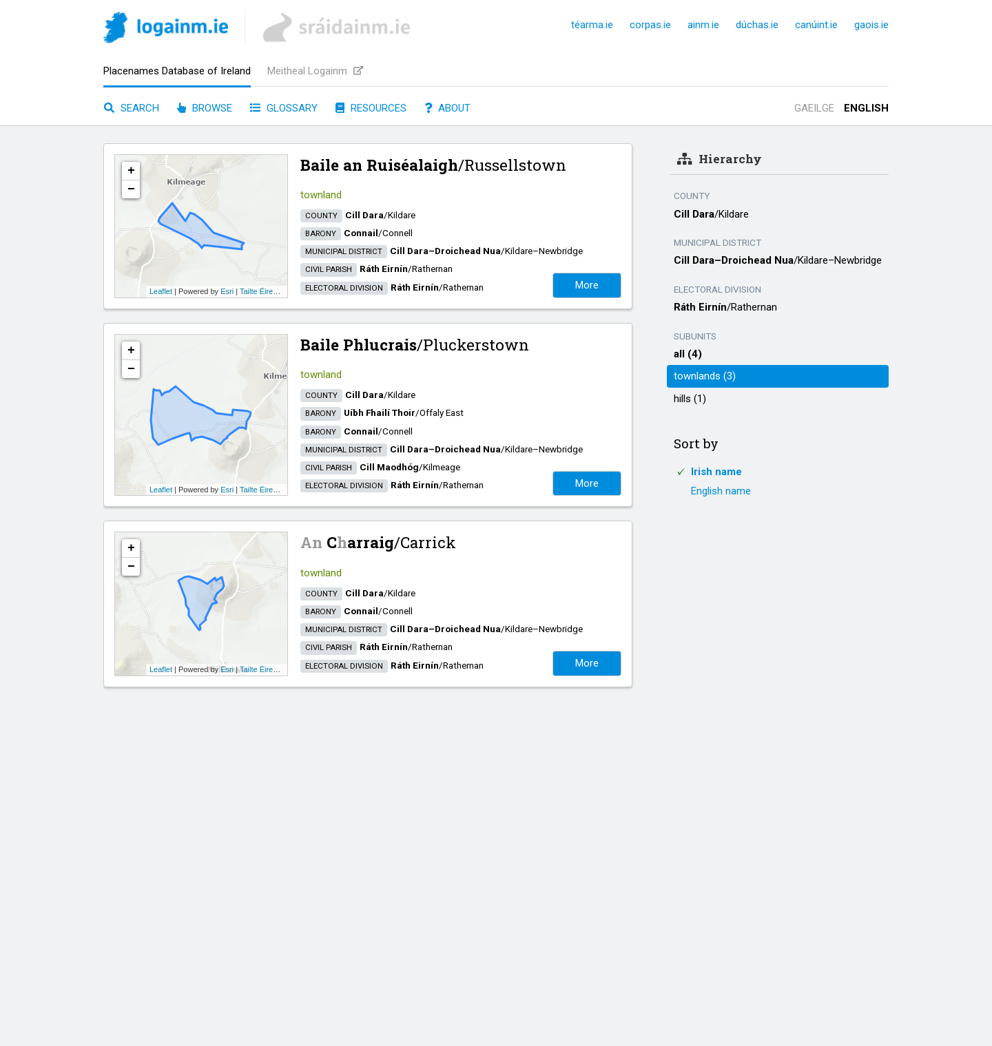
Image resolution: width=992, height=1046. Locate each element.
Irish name (716, 472)
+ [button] (131, 171)
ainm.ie (703, 25)
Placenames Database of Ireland (177, 71)
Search (131, 108)
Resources (370, 108)
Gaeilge (814, 108)
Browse (204, 108)
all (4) (688, 354)
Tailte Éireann (263, 291)
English (866, 108)
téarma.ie (592, 25)
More (587, 285)
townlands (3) (705, 376)
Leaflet (160, 291)
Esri (227, 291)
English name (721, 491)
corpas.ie (650, 25)
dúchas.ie (757, 25)
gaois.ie (871, 25)
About (447, 108)
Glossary (284, 108)
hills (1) (690, 399)
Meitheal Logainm (315, 71)
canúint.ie (816, 25)
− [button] (131, 189)
